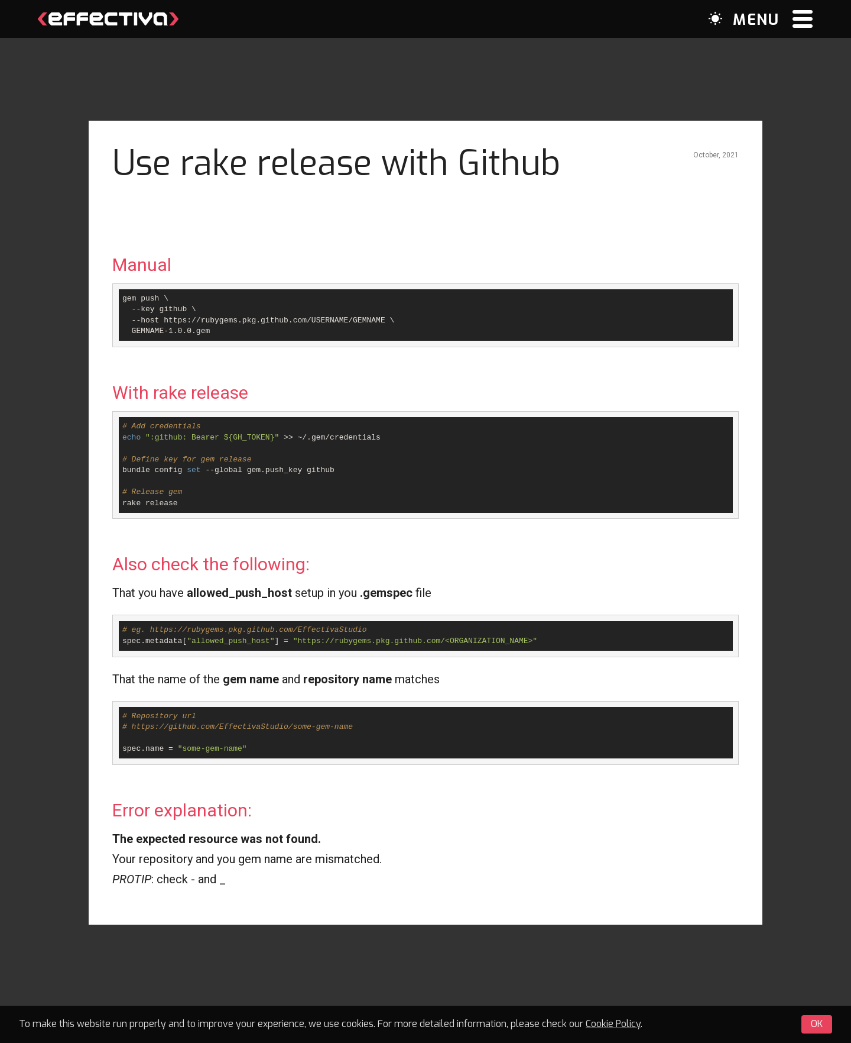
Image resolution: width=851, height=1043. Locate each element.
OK (817, 1024)
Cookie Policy (613, 1024)
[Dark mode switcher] (715, 18)
